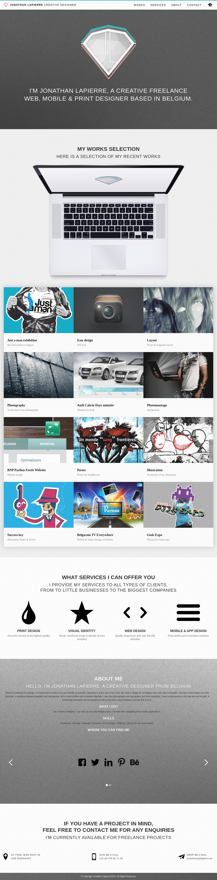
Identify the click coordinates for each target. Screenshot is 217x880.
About (176, 5)
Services (158, 5)
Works (139, 5)
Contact (194, 5)
